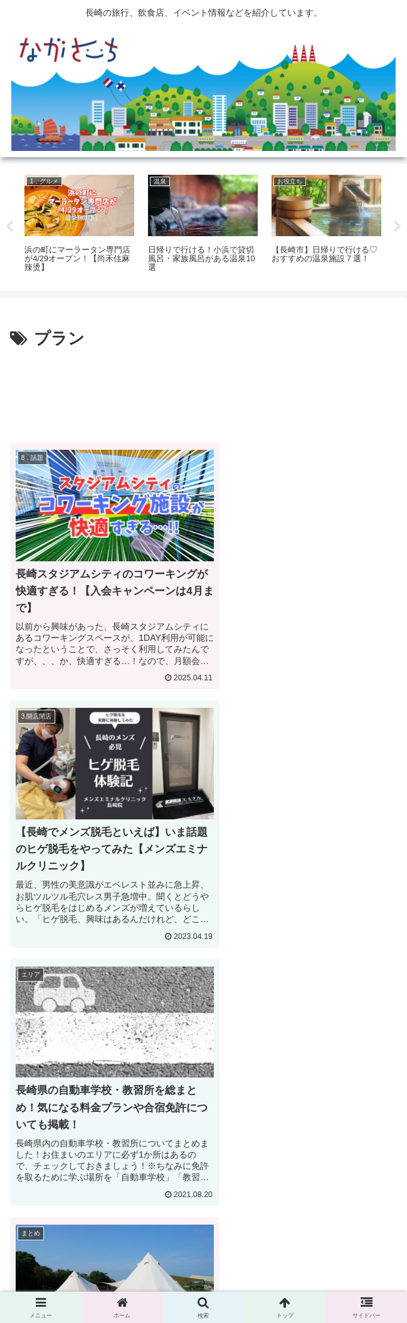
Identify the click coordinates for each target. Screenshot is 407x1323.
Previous (9, 226)
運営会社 (336, 1283)
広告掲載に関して (71, 1283)
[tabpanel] (79, 225)
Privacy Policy (203, 1283)
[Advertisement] (203, 390)
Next (397, 226)
